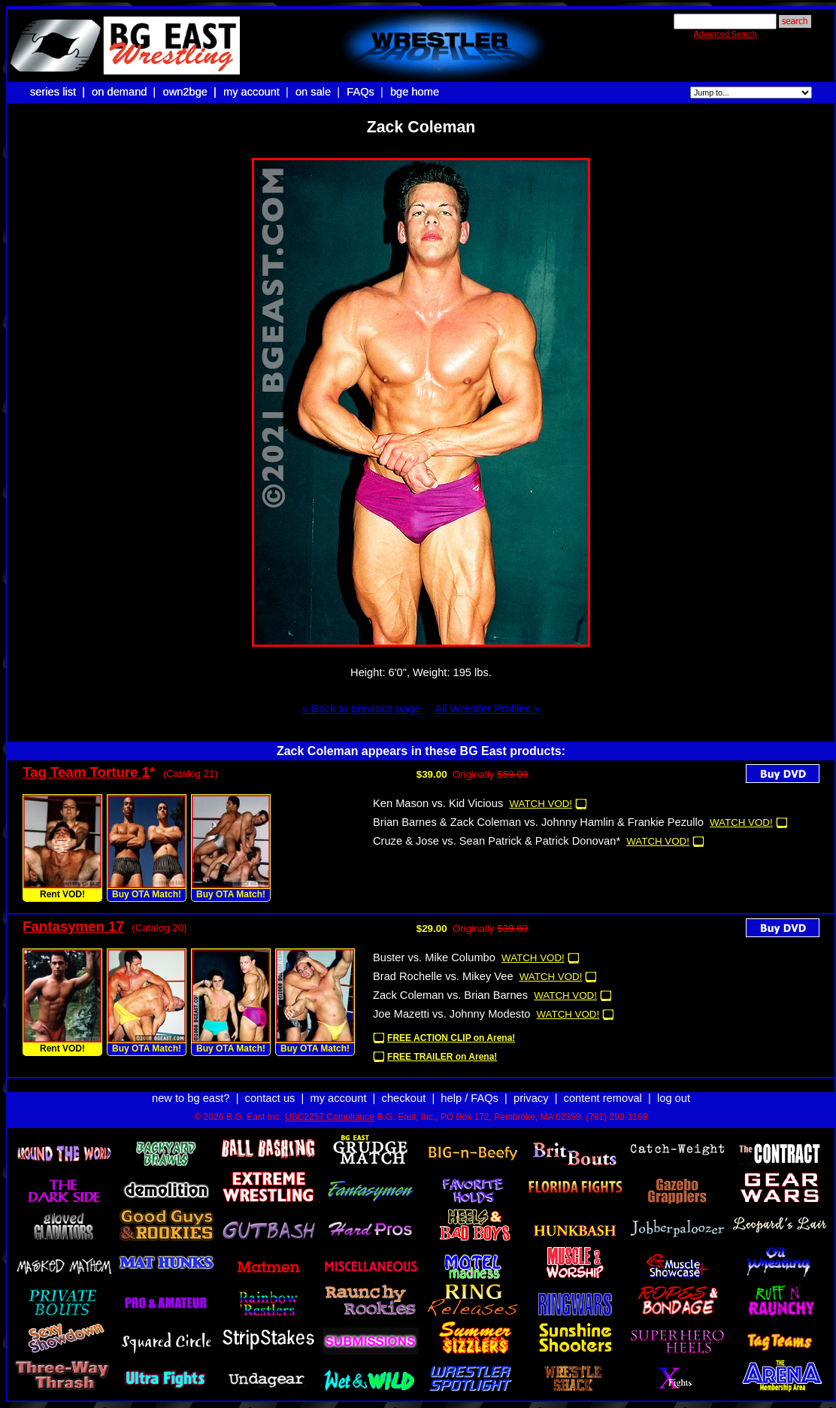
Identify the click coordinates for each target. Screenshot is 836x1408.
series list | (59, 92)
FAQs (360, 92)
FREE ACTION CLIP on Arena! (451, 1038)
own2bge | (191, 92)
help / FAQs (469, 1098)
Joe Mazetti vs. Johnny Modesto (451, 1014)
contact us (270, 1098)
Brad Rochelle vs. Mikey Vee (443, 976)
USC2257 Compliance (329, 1117)
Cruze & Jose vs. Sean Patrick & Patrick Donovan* (496, 841)
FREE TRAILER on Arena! (442, 1056)
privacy (530, 1098)
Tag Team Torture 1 (86, 772)
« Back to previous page (361, 708)
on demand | (125, 92)
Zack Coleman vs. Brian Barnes (450, 995)
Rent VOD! (62, 894)
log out (673, 1098)
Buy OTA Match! (146, 894)
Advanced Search (724, 33)
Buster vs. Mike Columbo (434, 957)
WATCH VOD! (540, 803)
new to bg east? (190, 1098)
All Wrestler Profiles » (487, 708)
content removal (603, 1098)
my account (251, 92)
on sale (313, 92)
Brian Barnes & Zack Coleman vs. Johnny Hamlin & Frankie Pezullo (538, 822)
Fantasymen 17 (73, 926)
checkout (404, 1098)
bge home (414, 92)
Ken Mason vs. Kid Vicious (438, 803)
